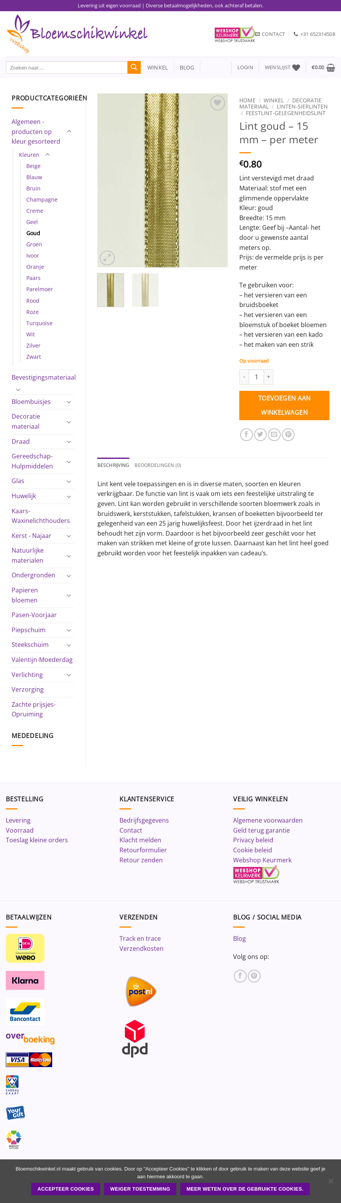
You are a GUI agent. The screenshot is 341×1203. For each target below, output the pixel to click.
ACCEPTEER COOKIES (66, 1189)
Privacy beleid (253, 840)
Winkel (274, 100)
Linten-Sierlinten (302, 106)
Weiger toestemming (140, 1189)
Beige (33, 166)
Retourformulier (143, 850)
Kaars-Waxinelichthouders (41, 516)
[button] (245, 67)
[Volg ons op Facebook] (240, 976)
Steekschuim (30, 644)
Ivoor (32, 255)
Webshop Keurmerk (262, 860)
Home (247, 100)
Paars (33, 278)
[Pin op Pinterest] (288, 434)
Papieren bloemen (25, 595)
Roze (32, 312)
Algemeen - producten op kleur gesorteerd (36, 131)
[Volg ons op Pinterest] (254, 976)
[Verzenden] (134, 67)
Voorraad (20, 830)
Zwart (33, 356)
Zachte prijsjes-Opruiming (34, 709)
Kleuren (29, 154)
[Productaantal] (256, 377)
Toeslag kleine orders (37, 840)
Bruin (33, 188)
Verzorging (28, 689)
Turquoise (39, 323)
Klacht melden (140, 840)
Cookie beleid (252, 850)
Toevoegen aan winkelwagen (284, 405)
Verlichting (27, 674)
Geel (32, 222)
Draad (21, 441)
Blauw (34, 177)
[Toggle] (69, 131)
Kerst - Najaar (31, 535)
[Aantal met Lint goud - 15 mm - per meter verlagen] (244, 377)
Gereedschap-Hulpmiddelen (32, 461)
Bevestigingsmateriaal (44, 377)
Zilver (33, 345)
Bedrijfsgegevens (144, 820)
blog (187, 67)
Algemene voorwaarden (268, 820)
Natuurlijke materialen (28, 555)
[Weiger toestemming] (330, 1183)
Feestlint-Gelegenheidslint (286, 113)
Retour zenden (141, 860)
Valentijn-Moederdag (42, 659)
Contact (130, 830)
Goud (33, 233)
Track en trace (140, 938)
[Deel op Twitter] (260, 434)
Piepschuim (29, 630)
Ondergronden (33, 575)
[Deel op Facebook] (246, 434)
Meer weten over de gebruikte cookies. (244, 1189)
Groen (34, 244)
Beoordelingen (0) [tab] (162, 465)
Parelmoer (39, 289)
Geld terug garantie (261, 830)
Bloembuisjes (31, 401)
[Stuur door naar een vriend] (274, 434)
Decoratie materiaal (26, 421)
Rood (32, 300)
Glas (18, 481)
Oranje (35, 266)
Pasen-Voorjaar (34, 615)
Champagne (42, 199)
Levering (18, 820)
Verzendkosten (141, 948)
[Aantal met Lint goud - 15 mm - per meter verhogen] (268, 377)
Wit (30, 334)
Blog (239, 938)
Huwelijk (24, 496)
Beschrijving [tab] (114, 465)
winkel (154, 67)
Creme (34, 210)
